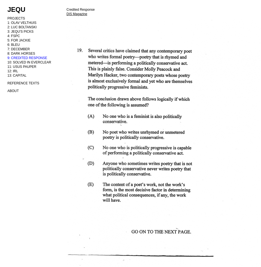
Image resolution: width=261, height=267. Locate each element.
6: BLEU (13, 45)
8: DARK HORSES (21, 53)
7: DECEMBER (18, 49)
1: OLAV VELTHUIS (22, 23)
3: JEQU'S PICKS (20, 32)
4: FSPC (13, 36)
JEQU (16, 9)
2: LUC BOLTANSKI (22, 27)
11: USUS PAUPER (21, 67)
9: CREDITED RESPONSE (27, 58)
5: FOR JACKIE (18, 40)
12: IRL (12, 71)
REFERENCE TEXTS (23, 83)
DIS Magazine (76, 14)
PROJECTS (16, 18)
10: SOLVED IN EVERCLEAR (29, 62)
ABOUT (13, 91)
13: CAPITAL (16, 75)
